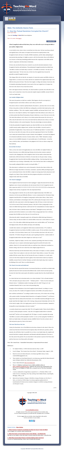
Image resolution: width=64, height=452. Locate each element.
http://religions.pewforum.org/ (21, 366)
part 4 (20, 38)
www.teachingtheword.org (32, 410)
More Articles (19, 427)
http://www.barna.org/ (30, 362)
